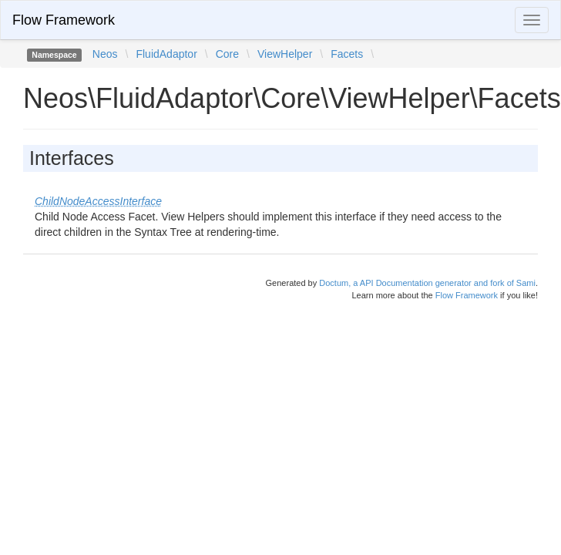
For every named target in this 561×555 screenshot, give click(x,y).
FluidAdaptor (166, 54)
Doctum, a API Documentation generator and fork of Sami (427, 283)
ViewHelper (284, 54)
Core (227, 54)
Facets (347, 54)
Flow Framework (63, 20)
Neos (105, 54)
